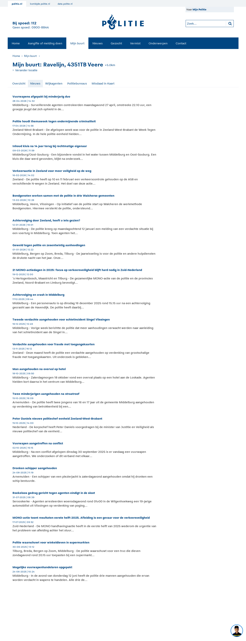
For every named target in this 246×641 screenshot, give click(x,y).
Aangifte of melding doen (45, 43)
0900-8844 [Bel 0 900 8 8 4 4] (40, 27)
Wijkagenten (53, 83)
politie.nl (17, 3)
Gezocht (116, 43)
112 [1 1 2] (33, 23)
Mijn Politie (199, 9)
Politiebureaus (77, 83)
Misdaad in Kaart (103, 83)
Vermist (135, 43)
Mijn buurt (77, 43)
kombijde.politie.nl (40, 3)
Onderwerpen (158, 43)
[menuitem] (16, 43)
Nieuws (97, 43)
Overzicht (18, 83)
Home (16, 43)
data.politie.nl (65, 3)
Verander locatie (26, 70)
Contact (181, 43)
